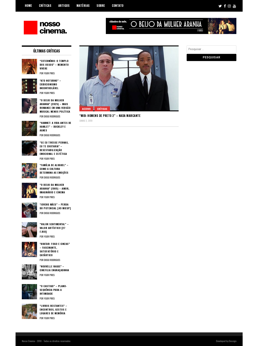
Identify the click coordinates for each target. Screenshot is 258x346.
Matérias (83, 5)
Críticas (45, 5)
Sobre (101, 5)
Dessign (232, 341)
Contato (118, 5)
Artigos (64, 5)
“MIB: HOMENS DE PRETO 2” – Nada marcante (110, 115)
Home (28, 5)
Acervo (86, 109)
